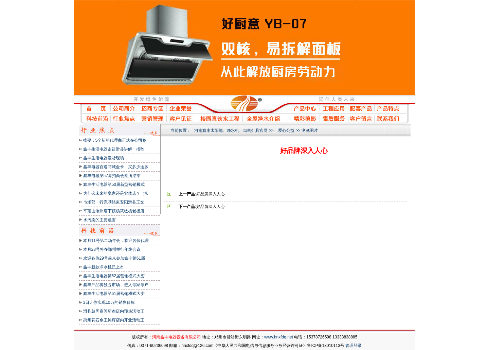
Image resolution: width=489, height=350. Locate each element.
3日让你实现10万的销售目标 (109, 302)
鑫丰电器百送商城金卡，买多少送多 (115, 166)
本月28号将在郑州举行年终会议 (112, 249)
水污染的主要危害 (99, 219)
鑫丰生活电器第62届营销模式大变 (114, 276)
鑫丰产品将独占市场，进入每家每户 (115, 284)
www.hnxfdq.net (278, 337)
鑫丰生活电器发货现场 (103, 158)
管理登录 (353, 345)
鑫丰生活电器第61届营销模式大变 (114, 293)
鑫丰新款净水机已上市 (103, 267)
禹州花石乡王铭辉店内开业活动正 (113, 320)
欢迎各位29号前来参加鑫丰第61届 (114, 258)
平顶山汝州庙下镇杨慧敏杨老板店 (113, 211)
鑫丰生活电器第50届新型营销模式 (114, 184)
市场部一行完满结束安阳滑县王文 (113, 202)
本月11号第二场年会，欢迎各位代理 (116, 240)
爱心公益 (286, 130)
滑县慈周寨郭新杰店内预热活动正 (113, 311)
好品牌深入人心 (210, 194)
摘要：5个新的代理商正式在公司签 (115, 140)
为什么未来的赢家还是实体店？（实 (115, 193)
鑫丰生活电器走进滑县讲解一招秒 (113, 149)
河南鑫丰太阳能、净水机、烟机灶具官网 (231, 130)
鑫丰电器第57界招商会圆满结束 (112, 175)
